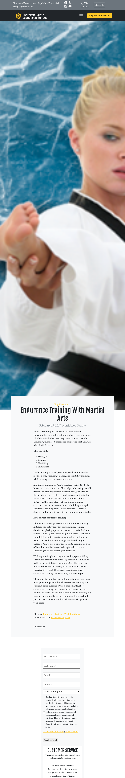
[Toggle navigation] (81, 15)
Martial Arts (65, 404)
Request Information (99, 15)
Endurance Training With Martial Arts (62, 614)
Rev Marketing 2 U (60, 617)
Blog (56, 404)
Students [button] (99, 5)
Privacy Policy (72, 731)
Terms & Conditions (53, 731)
